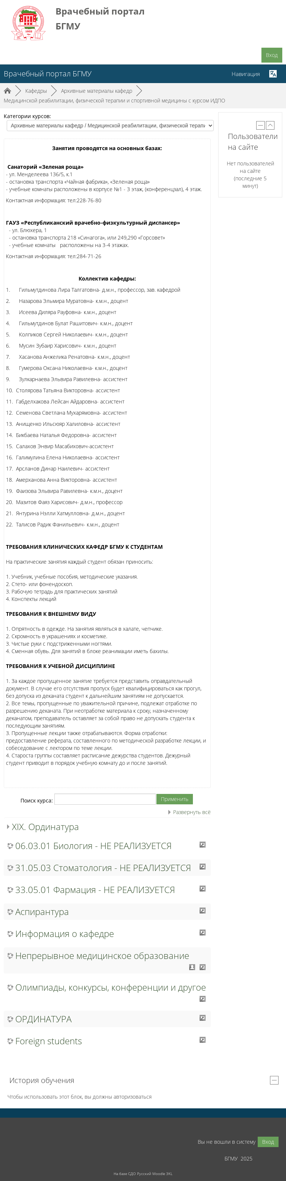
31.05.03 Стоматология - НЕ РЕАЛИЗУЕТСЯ (103, 867)
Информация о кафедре (64, 933)
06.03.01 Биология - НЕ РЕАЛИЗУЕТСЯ (93, 845)
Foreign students (48, 1040)
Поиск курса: (37, 800)
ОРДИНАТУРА (43, 1018)
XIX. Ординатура (45, 826)
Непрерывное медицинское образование (102, 955)
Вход (272, 54)
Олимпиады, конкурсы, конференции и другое (110, 987)
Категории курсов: (27, 116)
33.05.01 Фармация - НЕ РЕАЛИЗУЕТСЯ (95, 889)
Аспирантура (42, 911)
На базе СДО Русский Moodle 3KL (143, 1173)
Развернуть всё (192, 812)
